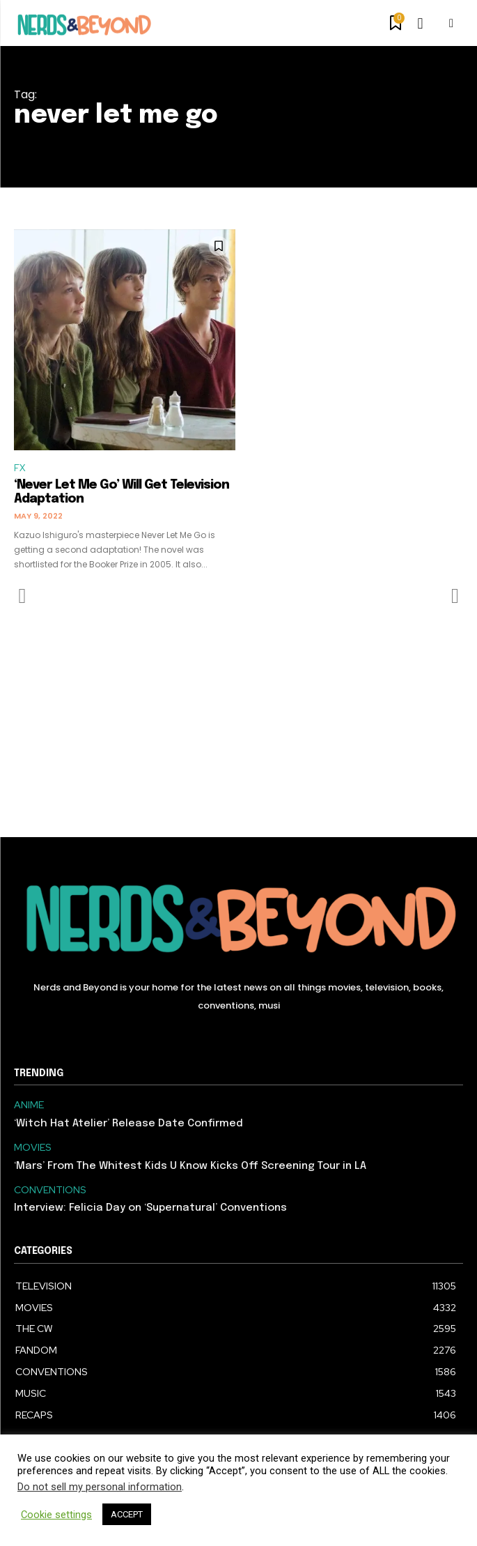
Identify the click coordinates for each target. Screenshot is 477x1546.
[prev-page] (22, 596)
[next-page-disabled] (454, 596)
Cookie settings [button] (56, 1514)
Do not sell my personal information (99, 1486)
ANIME (29, 1105)
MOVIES (33, 1148)
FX (19, 468)
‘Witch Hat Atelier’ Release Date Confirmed (128, 1123)
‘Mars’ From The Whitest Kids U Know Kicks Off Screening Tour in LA (190, 1166)
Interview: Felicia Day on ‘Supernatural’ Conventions (150, 1208)
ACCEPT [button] (127, 1514)
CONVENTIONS (50, 1190)
